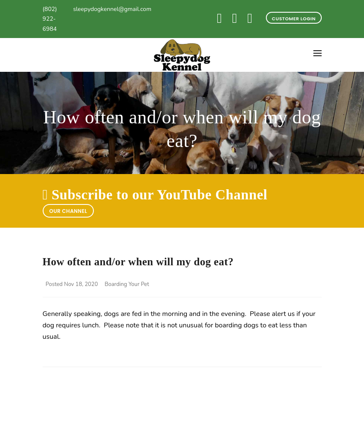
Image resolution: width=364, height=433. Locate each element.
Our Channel (68, 211)
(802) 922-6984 (50, 19)
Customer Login (293, 18)
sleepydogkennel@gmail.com (112, 9)
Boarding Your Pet (126, 284)
